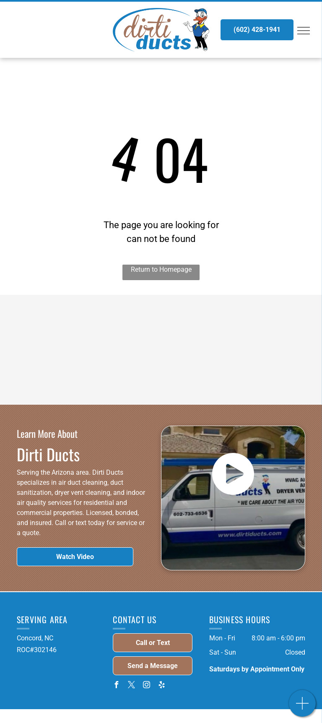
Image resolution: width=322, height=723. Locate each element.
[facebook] (116, 685)
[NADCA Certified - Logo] (120, 328)
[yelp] (161, 685)
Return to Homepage (161, 269)
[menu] (303, 31)
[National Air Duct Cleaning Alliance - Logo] (120, 372)
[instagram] (146, 685)
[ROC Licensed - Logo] (203, 328)
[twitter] (131, 685)
